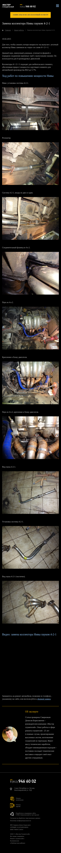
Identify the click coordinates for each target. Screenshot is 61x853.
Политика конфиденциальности (20, 820)
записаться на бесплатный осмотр (30, 15)
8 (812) (28, 6)
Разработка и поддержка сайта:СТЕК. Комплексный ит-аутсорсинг (27, 814)
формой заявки (44, 699)
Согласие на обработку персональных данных (25, 818)
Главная (8, 30)
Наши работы (19, 30)
